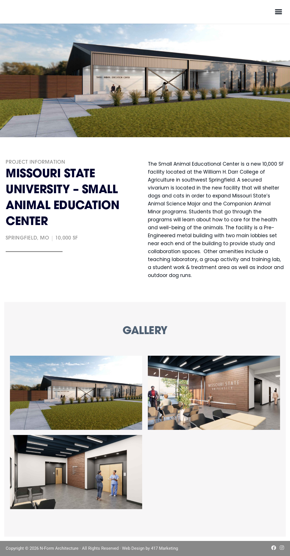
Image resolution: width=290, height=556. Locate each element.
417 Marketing (164, 548)
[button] (279, 11)
